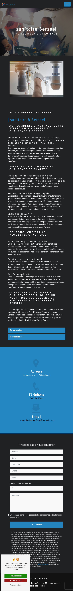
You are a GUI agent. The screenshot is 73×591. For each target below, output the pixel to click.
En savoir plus (16, 330)
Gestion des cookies (36, 586)
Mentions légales (52, 583)
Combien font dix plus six (20, 480)
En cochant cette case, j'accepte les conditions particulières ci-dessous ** (36, 512)
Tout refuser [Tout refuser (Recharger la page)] (16, 581)
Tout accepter (15, 576)
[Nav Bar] (67, 4)
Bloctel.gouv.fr (43, 560)
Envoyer (39, 521)
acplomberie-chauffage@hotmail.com (37, 416)
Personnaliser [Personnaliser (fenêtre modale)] (15, 585)
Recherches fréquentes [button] (36, 578)
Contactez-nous (16, 337)
